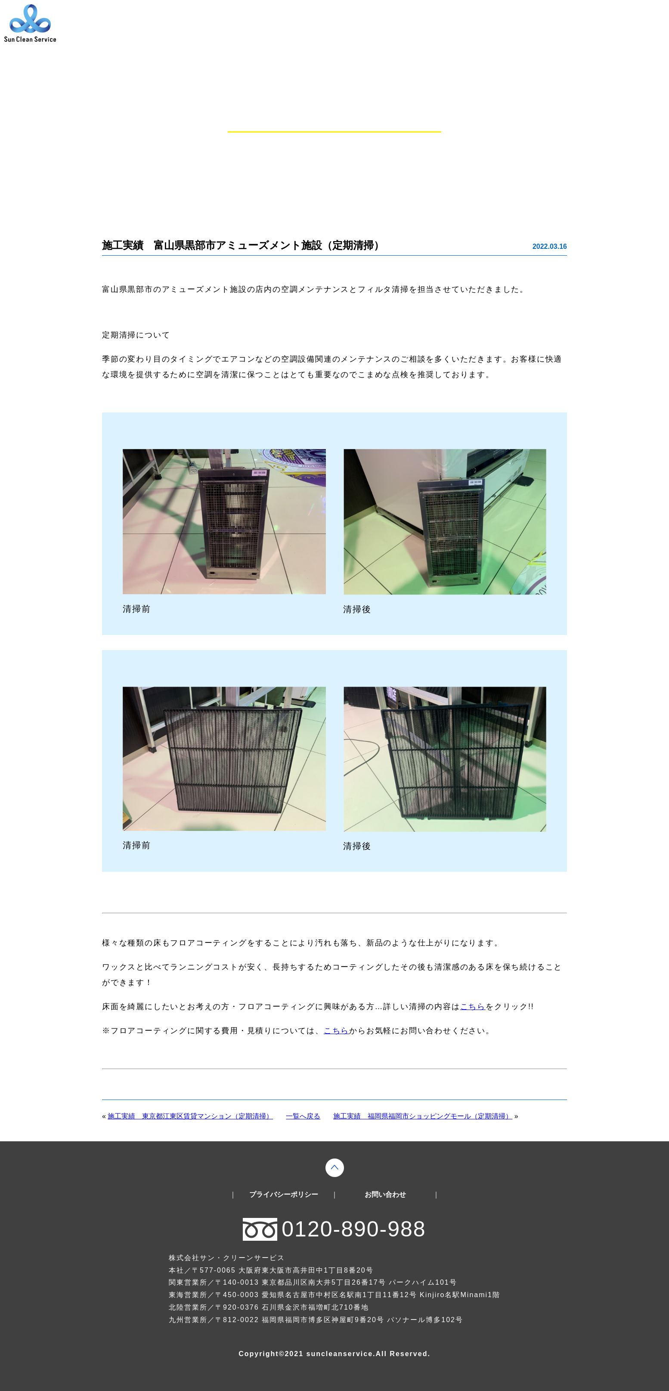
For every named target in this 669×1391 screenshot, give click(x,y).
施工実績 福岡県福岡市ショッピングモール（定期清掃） (422, 1116)
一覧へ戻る (303, 1116)
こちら (473, 1006)
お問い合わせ (385, 1194)
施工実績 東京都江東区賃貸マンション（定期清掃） (190, 1116)
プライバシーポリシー (283, 1194)
